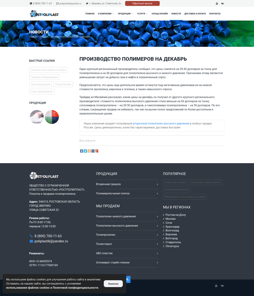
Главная (89, 14)
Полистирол (104, 244)
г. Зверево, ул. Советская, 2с (105, 3)
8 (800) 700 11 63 (42, 3)
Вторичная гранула (108, 184)
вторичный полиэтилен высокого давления (161, 123)
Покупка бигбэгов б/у (177, 189)
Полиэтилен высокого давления (117, 225)
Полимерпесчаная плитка (113, 193)
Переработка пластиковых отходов (185, 196)
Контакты (215, 14)
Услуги (142, 14)
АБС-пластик (104, 253)
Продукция (126, 14)
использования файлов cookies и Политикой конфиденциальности (52, 287)
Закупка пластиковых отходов (48, 70)
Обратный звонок (142, 3)
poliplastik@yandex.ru (70, 3)
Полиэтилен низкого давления (116, 216)
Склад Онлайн (160, 14)
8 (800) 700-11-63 (48, 236)
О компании (106, 14)
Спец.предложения (42, 91)
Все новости (87, 140)
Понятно (113, 283)
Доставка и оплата (195, 14)
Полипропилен (105, 234)
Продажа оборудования (44, 77)
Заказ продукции (40, 84)
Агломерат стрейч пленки (112, 262)
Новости (176, 14)
